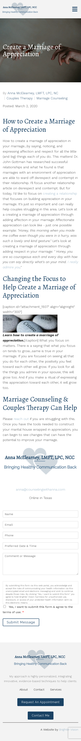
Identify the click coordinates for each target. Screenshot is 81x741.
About (24, 689)
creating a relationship (60, 193)
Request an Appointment (40, 702)
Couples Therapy (20, 98)
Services (55, 689)
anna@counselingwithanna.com (40, 489)
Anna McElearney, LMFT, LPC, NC (32, 93)
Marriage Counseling (52, 98)
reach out (21, 419)
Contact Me (40, 715)
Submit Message (21, 622)
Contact (39, 689)
